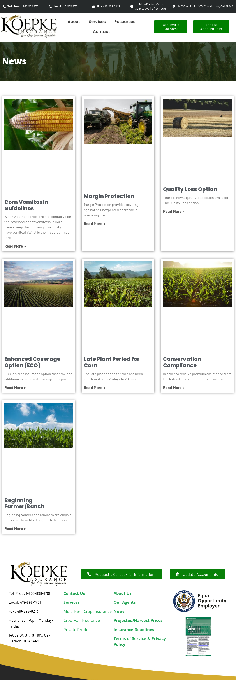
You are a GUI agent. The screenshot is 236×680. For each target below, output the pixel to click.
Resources (124, 21)
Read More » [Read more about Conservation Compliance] (174, 387)
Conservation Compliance (182, 362)
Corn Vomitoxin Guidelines (26, 205)
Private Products (78, 629)
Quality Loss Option (190, 189)
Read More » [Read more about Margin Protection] (94, 223)
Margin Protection (109, 196)
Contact (101, 31)
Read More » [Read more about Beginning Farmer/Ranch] (15, 528)
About (74, 21)
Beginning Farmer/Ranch (24, 503)
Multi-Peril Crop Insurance (87, 611)
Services (97, 21)
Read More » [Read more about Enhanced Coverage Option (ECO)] (15, 387)
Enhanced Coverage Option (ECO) (32, 362)
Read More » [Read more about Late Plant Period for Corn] (94, 387)
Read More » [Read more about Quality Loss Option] (174, 211)
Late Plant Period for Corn (112, 362)
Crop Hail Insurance (81, 620)
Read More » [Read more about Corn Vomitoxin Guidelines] (15, 246)
